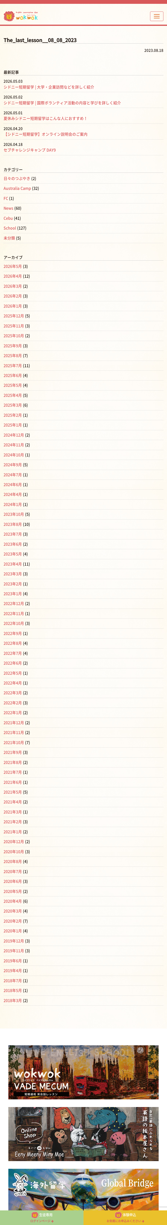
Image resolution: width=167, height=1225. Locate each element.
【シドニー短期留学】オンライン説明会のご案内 (46, 134)
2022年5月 (13, 667)
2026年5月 (13, 265)
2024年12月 (14, 432)
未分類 (9, 237)
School (10, 227)
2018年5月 (13, 981)
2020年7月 (13, 864)
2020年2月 (13, 913)
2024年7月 (13, 471)
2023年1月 (13, 589)
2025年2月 (13, 412)
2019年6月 (13, 952)
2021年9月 (13, 746)
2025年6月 (13, 373)
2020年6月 (13, 873)
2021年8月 (13, 756)
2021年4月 (13, 795)
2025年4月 (13, 393)
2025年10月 (14, 334)
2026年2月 (13, 294)
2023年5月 (13, 550)
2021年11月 (14, 726)
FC (6, 198)
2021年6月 (13, 775)
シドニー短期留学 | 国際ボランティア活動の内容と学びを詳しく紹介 (62, 103)
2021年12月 (14, 716)
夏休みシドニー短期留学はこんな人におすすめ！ (46, 118)
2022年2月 (13, 697)
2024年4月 (13, 491)
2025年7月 (13, 363)
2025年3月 (13, 402)
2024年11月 (14, 442)
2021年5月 (13, 785)
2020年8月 (13, 854)
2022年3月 (13, 687)
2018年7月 (13, 971)
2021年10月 (14, 736)
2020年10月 (14, 844)
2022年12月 (14, 599)
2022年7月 (13, 648)
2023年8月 (13, 520)
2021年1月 (13, 824)
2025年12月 (14, 314)
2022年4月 (13, 677)
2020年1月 (13, 922)
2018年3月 (13, 991)
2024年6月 (13, 481)
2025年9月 (13, 344)
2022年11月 (14, 608)
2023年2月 (13, 579)
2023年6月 (13, 540)
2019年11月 (14, 942)
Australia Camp (17, 188)
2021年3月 (13, 805)
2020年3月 (13, 903)
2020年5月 (13, 883)
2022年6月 (13, 658)
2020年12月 (14, 834)
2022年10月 (14, 618)
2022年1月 (13, 707)
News (9, 207)
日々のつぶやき (17, 178)
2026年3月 (13, 285)
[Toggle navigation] (156, 16)
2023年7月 (13, 530)
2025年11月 (14, 324)
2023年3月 (13, 569)
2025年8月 (13, 353)
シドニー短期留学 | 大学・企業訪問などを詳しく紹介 (49, 87)
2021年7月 (13, 765)
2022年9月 (13, 628)
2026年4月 (13, 275)
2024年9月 (13, 461)
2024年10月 (14, 451)
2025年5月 (13, 383)
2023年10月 (14, 510)
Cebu (8, 217)
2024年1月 (13, 501)
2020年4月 (13, 893)
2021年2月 (13, 815)
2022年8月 (13, 638)
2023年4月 (13, 559)
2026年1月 (13, 304)
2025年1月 (13, 422)
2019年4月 (13, 962)
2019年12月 (14, 932)
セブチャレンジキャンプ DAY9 (30, 150)
